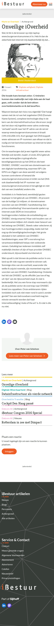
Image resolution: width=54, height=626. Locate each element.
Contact (5, 546)
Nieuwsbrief (7, 573)
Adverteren (7, 564)
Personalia (7, 509)
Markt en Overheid (10, 21)
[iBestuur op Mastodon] (9, 605)
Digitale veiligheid (27, 87)
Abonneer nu (39, 4)
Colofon (5, 569)
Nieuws (5, 500)
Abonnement (8, 560)
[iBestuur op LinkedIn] (4, 605)
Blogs (4, 504)
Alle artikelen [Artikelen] (8, 518)
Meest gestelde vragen (13, 550)
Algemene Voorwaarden (13, 555)
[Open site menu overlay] (50, 4)
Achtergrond (8, 513)
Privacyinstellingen (11, 578)
